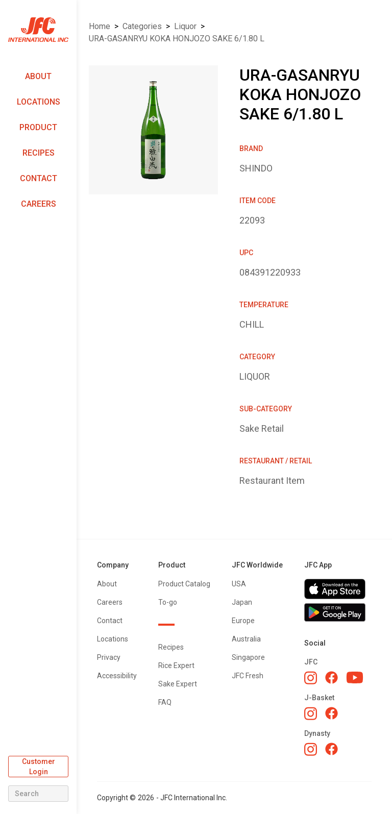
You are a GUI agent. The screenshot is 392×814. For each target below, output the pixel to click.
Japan (242, 602)
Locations (38, 102)
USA (239, 584)
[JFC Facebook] (331, 677)
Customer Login (38, 766)
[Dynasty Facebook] (331, 749)
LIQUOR (185, 26)
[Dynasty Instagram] (310, 749)
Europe (243, 620)
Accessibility (117, 676)
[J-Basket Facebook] (331, 713)
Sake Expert (177, 684)
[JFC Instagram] (310, 677)
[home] (38, 30)
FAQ (165, 702)
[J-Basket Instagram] (310, 713)
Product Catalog (184, 584)
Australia (246, 639)
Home (99, 26)
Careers (38, 204)
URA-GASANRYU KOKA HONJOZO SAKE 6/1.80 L (176, 38)
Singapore (248, 657)
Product (38, 127)
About (38, 76)
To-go (167, 602)
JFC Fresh (247, 676)
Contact (38, 178)
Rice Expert (176, 665)
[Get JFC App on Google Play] (338, 612)
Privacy (108, 657)
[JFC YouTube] (354, 677)
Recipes (38, 153)
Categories (142, 26)
